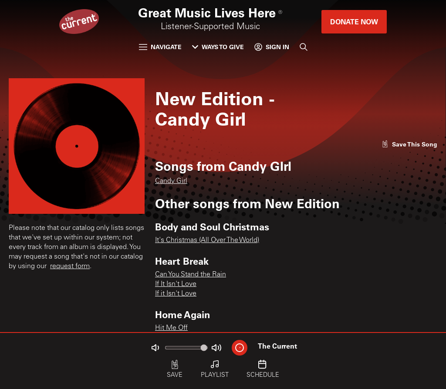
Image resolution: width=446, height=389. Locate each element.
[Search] (303, 47)
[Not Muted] (155, 348)
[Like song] (409, 144)
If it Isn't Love (175, 293)
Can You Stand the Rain (190, 274)
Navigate (160, 47)
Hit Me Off (171, 328)
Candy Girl (171, 181)
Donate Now (354, 21)
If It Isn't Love (175, 284)
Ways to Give (218, 47)
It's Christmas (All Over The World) (207, 240)
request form (70, 266)
